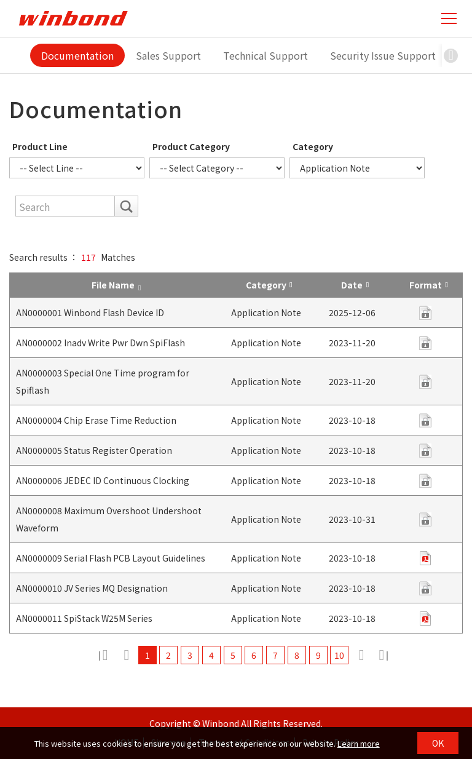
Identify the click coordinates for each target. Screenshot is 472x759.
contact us (425, 382)
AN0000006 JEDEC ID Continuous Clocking (102, 480)
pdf (425, 313)
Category (313, 146)
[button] (451, 55)
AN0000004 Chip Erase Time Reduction (96, 420)
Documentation (77, 55)
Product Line (40, 146)
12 (383, 655)
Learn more (358, 743)
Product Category (191, 146)
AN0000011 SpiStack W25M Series (84, 618)
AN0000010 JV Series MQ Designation (92, 588)
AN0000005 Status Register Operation (94, 450)
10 (340, 655)
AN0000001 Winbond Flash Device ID (90, 312)
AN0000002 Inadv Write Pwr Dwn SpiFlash (100, 342)
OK (438, 743)
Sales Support (168, 55)
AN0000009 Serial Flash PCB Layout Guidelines (110, 558)
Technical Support (265, 55)
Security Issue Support (383, 55)
